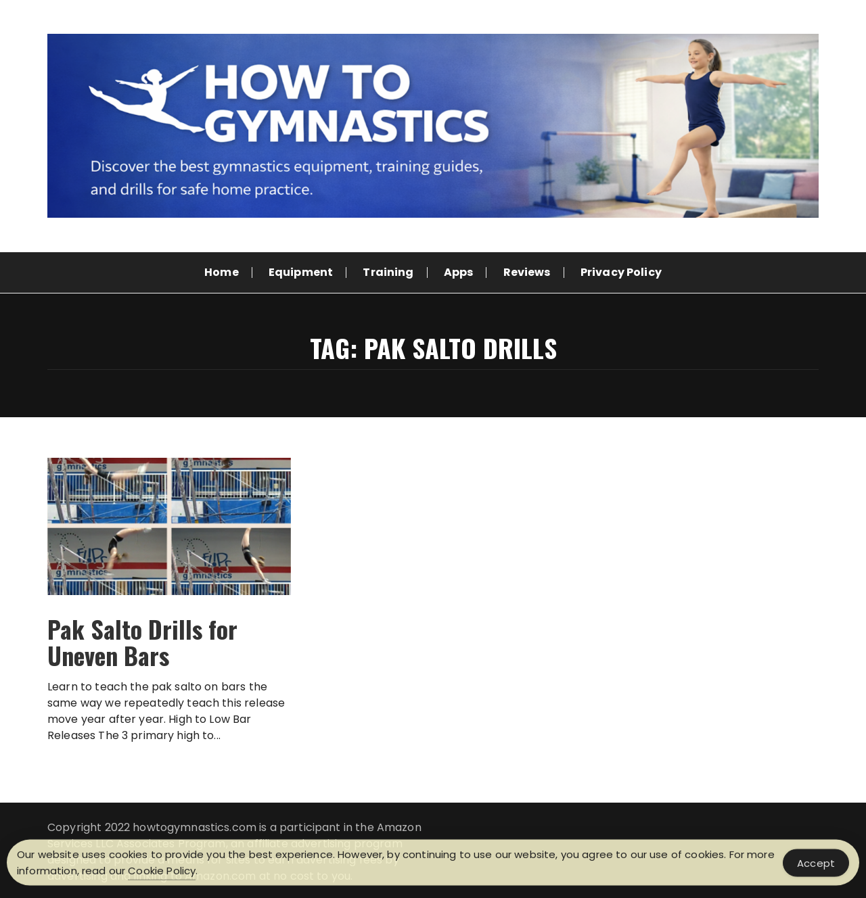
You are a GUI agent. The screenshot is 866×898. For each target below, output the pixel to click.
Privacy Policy (621, 272)
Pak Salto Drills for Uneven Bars (142, 642)
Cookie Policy (162, 873)
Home (221, 272)
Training (388, 272)
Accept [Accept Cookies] (816, 865)
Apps (459, 272)
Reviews (527, 272)
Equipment (301, 272)
